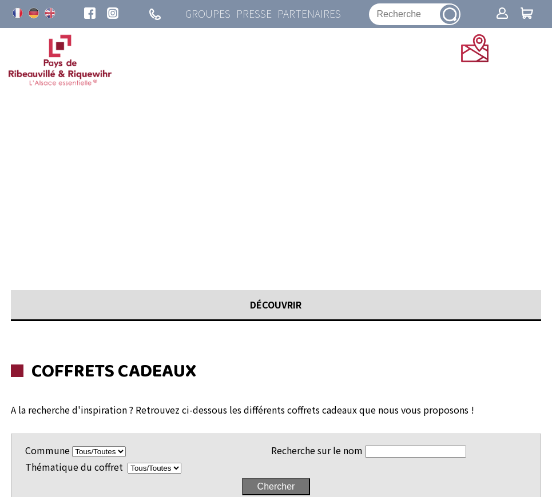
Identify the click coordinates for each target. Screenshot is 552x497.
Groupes (208, 14)
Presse (254, 14)
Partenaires (309, 14)
